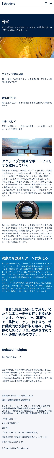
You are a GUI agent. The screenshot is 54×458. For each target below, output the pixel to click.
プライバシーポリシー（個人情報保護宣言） (20, 433)
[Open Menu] (50, 3)
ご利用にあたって (9, 419)
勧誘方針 (5, 428)
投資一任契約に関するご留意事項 (16, 400)
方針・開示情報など (10, 423)
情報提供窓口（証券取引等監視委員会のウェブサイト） (25, 437)
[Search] (46, 3)
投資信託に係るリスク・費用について (17, 396)
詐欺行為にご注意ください (13, 442)
